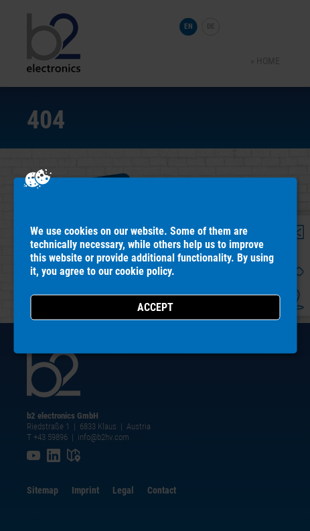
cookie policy (143, 271)
